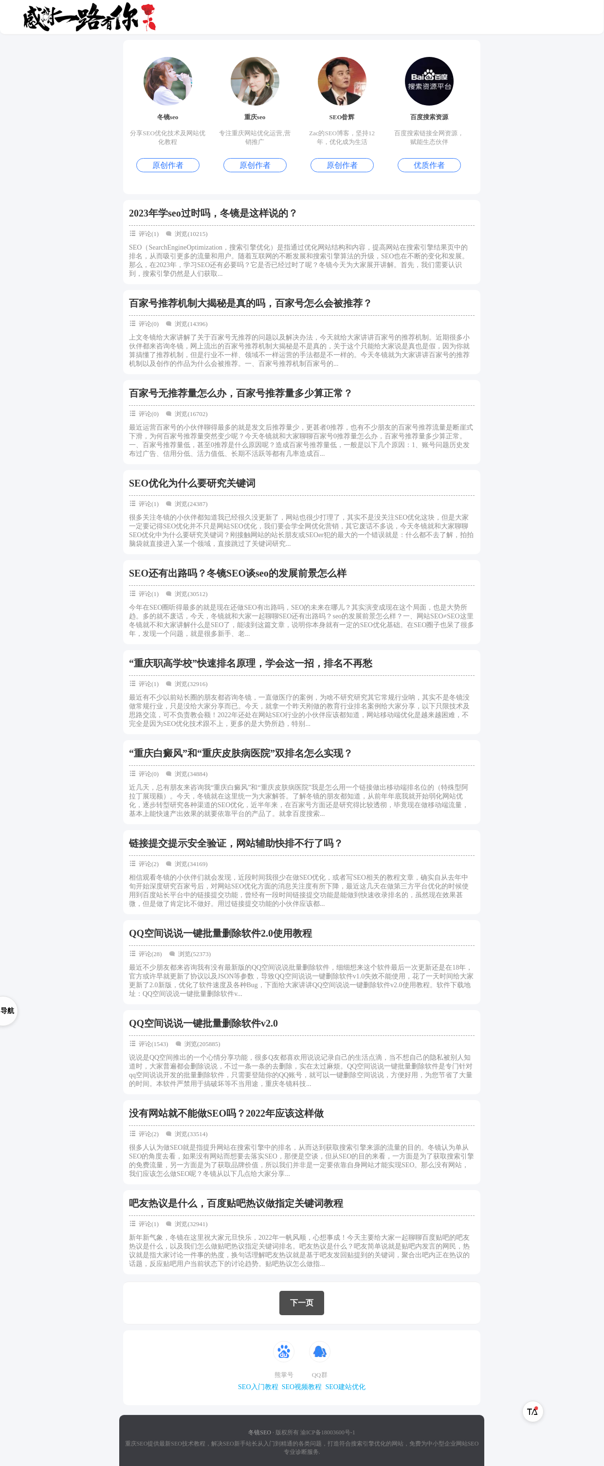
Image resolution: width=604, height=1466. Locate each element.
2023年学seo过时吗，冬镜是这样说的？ (213, 213)
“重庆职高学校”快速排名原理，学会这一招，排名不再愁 (250, 663)
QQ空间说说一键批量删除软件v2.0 (203, 1023)
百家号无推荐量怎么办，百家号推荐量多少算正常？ (241, 393)
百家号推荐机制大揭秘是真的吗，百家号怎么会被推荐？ (250, 303)
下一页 (301, 1303)
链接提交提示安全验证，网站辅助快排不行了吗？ (236, 843)
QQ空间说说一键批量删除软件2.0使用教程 (220, 933)
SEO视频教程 (302, 1387)
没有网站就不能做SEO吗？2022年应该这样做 (226, 1113)
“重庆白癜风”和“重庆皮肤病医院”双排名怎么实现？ (241, 753)
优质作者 (429, 165)
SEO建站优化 (345, 1387)
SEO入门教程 (258, 1387)
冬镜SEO (259, 1432)
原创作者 (167, 165)
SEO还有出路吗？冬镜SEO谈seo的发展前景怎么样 (238, 573)
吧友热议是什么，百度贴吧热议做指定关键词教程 (236, 1203)
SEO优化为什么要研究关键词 (192, 483)
